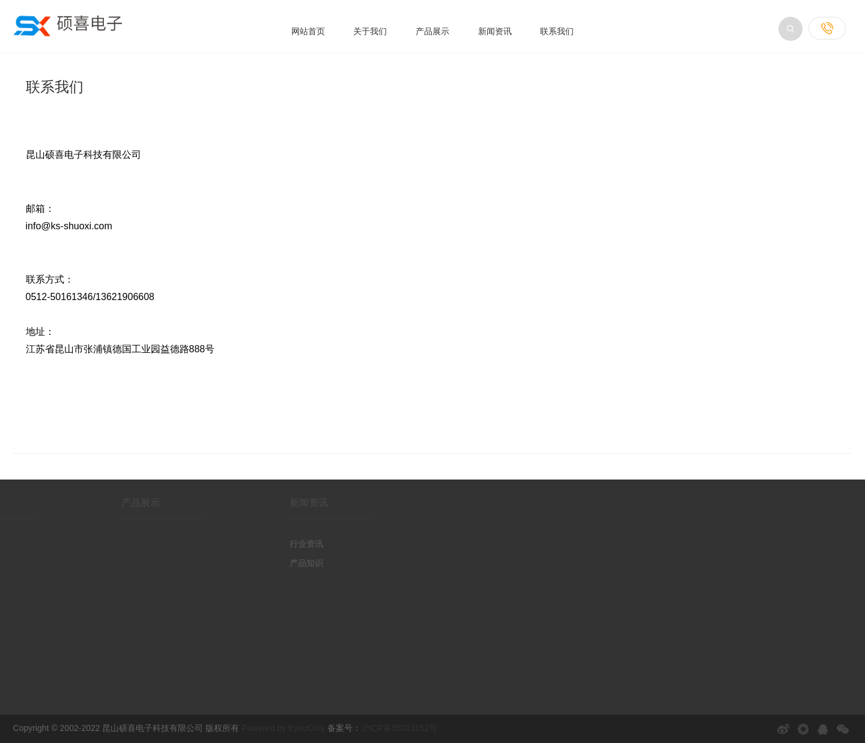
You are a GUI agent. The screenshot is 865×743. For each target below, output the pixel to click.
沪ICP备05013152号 (399, 728)
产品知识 (287, 563)
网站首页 (308, 31)
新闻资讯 (495, 31)
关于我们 (370, 31)
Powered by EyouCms (281, 728)
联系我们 (557, 31)
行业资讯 (287, 544)
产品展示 (432, 31)
